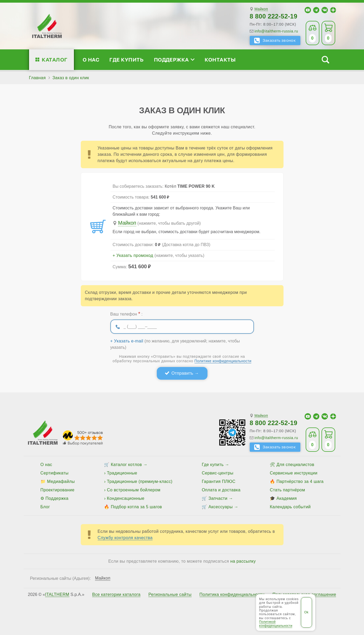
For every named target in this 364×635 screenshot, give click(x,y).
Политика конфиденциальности (232, 594)
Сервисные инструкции (293, 473)
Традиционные (122, 473)
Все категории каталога (116, 594)
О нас (91, 60)
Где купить (126, 60)
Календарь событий (290, 507)
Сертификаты (54, 473)
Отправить (182, 373)
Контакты (220, 60)
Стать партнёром (287, 490)
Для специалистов (295, 464)
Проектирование (57, 490)
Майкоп (261, 9)
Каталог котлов (126, 464)
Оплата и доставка (221, 490)
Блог (45, 507)
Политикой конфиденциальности (275, 623)
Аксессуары (221, 507)
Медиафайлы (61, 481)
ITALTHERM (57, 594)
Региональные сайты (170, 594)
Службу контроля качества (125, 537)
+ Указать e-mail (126, 341)
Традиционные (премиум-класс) (139, 481)
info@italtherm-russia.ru (276, 31)
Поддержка (174, 60)
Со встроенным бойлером (133, 490)
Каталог (54, 60)
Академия (286, 498)
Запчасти (218, 498)
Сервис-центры (217, 473)
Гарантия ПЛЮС (218, 481)
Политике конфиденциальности (223, 361)
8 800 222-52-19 (273, 16)
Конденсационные (125, 498)
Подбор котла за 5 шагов (136, 507)
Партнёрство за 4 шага (299, 481)
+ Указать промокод (133, 255)
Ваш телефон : (126, 314)
